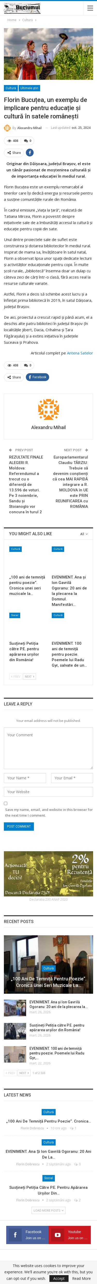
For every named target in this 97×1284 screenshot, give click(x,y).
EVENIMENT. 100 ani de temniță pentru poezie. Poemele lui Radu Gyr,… (56, 1053)
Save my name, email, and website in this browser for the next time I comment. (49, 812)
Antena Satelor (80, 352)
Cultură (11, 88)
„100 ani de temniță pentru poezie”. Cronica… (48, 1121)
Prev (15, 676)
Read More (81, 1278)
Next (29, 676)
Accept (59, 1278)
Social (14, 615)
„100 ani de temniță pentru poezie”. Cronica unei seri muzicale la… (48, 982)
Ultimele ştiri (29, 88)
